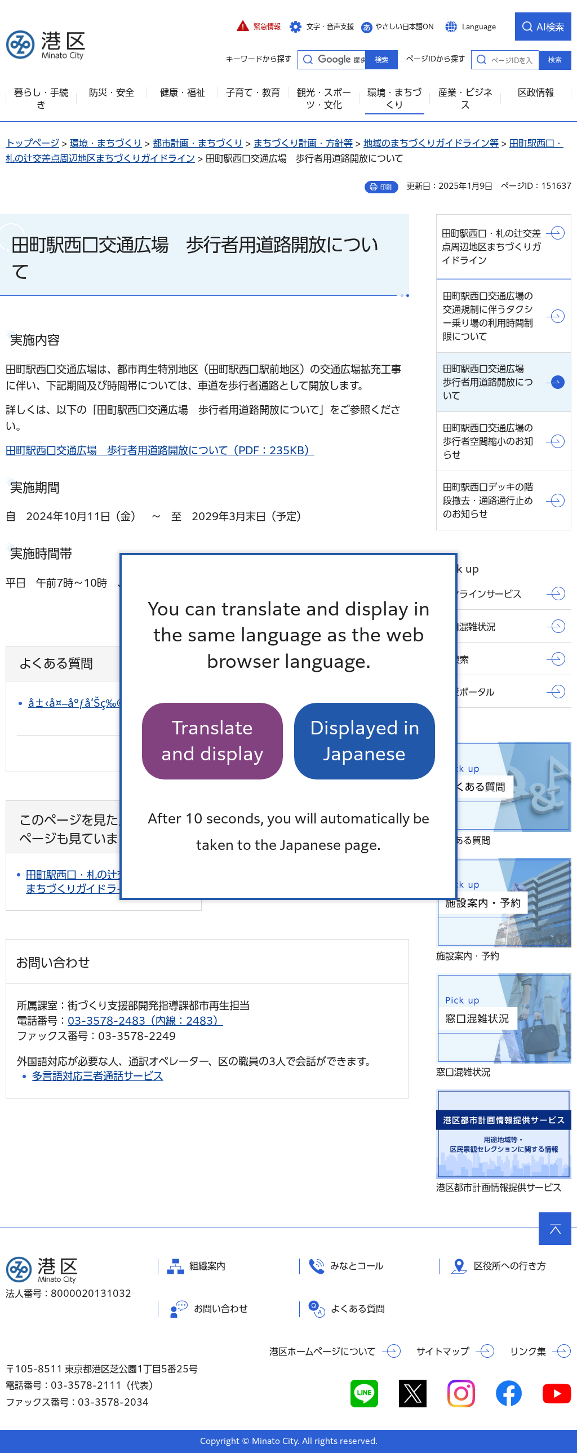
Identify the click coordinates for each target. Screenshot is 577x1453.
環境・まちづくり (106, 143)
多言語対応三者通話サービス (97, 1076)
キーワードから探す (308, 59)
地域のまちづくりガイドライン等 (431, 143)
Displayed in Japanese (365, 741)
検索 (555, 60)
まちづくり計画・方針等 (303, 143)
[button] (258, 26)
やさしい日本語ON (404, 26)
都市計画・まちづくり (198, 143)
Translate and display (212, 741)
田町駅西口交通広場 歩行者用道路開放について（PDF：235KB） (160, 450)
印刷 (386, 187)
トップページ (32, 143)
